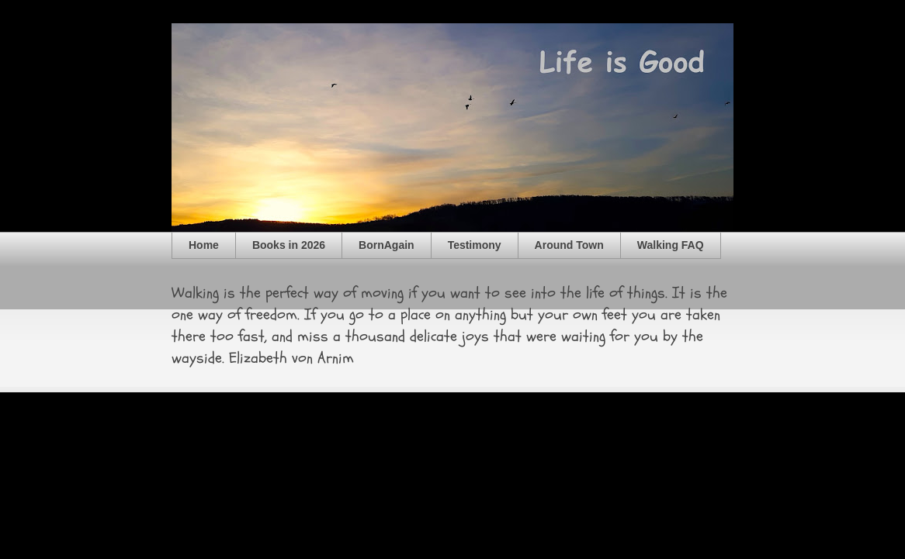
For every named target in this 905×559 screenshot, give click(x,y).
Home (204, 245)
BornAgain (386, 245)
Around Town (569, 245)
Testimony (474, 245)
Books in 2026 (288, 245)
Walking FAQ (670, 245)
